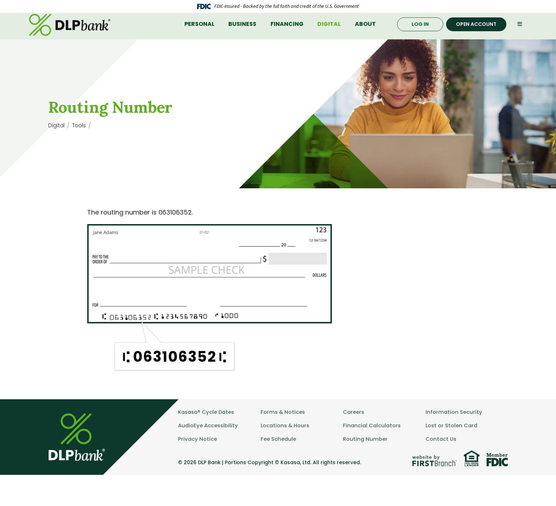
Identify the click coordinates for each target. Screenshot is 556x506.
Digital (56, 145)
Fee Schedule (278, 470)
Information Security (454, 443)
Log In (420, 37)
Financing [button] (287, 38)
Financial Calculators (372, 456)
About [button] (365, 38)
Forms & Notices (283, 443)
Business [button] (242, 38)
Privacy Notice (197, 470)
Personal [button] (199, 38)
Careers (354, 443)
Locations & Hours (286, 456)
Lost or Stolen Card (452, 456)
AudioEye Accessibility (208, 456)
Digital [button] (329, 38)
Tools (80, 145)
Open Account (476, 37)
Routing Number (365, 470)
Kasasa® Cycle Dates (207, 443)
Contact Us (441, 470)
